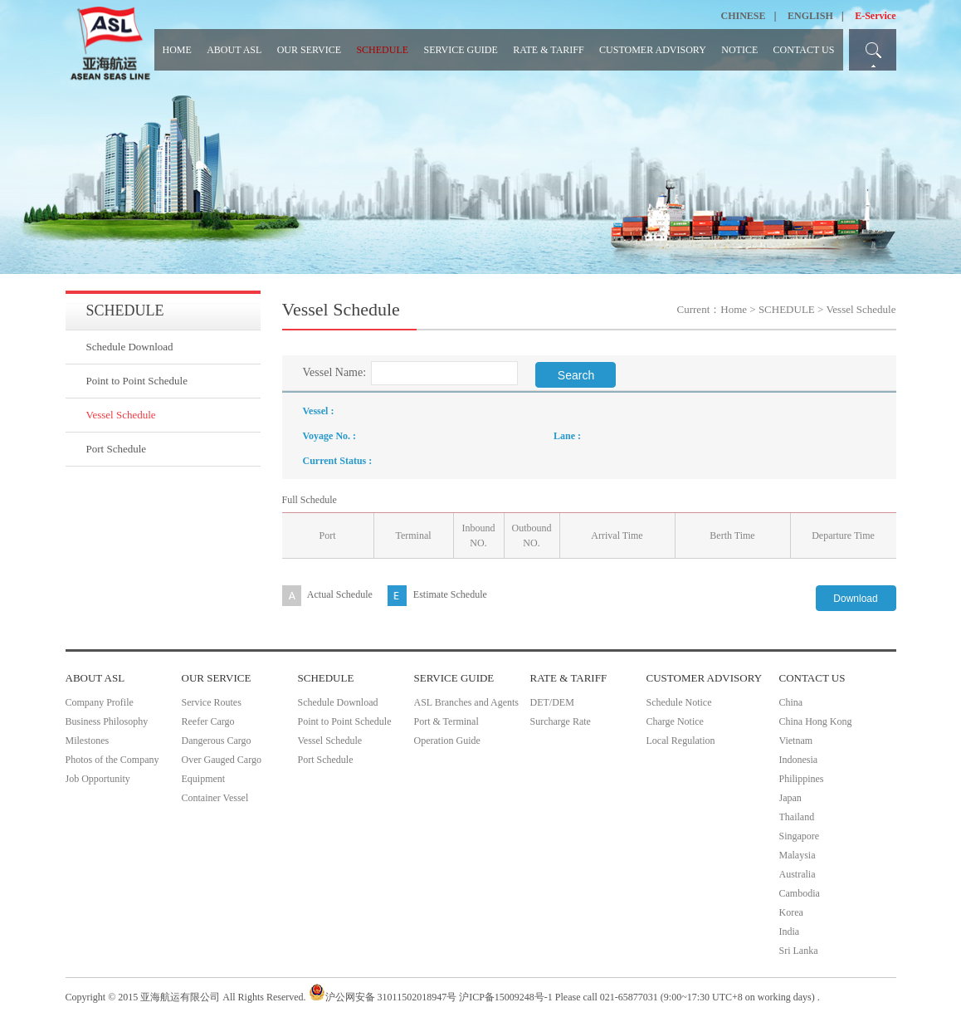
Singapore (799, 836)
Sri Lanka (798, 950)
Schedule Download (129, 346)
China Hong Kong (815, 721)
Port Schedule (116, 448)
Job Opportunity (98, 779)
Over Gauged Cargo (221, 759)
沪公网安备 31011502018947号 (383, 997)
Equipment (204, 779)
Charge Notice (675, 721)
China (791, 702)
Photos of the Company (112, 759)
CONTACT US (804, 50)
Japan (790, 798)
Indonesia (798, 759)
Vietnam (796, 740)
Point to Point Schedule (137, 380)
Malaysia (797, 855)
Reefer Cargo (208, 721)
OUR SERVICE (309, 50)
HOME (177, 50)
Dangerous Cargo (216, 740)
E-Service (875, 16)
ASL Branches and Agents (467, 702)
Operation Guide (447, 740)
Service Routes (211, 702)
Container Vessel (215, 798)
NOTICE (739, 50)
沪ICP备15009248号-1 (506, 997)
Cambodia (799, 893)
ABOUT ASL (234, 50)
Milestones (88, 740)
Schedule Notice (679, 702)
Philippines (801, 779)
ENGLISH (810, 16)
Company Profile (100, 702)
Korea (791, 912)
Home (733, 309)
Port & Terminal (446, 721)
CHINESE (743, 16)
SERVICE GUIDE (460, 50)
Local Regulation (680, 740)
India (789, 931)
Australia (797, 874)
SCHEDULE (382, 50)
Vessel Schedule (121, 414)
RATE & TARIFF (548, 50)
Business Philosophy (107, 721)
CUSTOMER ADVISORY (652, 50)
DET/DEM (552, 702)
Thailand (797, 817)
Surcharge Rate (560, 721)
